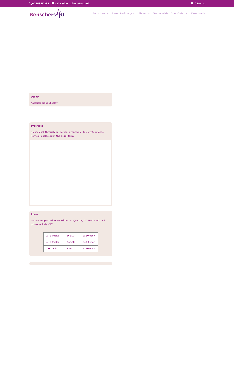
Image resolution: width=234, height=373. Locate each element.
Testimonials (160, 13)
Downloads (198, 13)
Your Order (177, 13)
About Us (144, 13)
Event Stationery (122, 13)
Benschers (99, 13)
